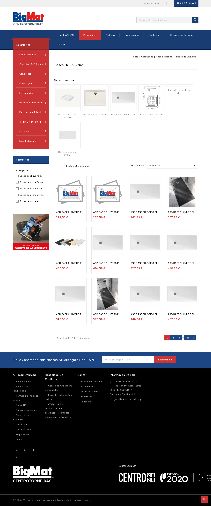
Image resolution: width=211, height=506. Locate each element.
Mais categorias (32, 141)
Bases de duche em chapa (32, 195)
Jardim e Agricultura (32, 122)
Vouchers (86, 401)
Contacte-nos (23, 429)
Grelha (56, 166)
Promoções (89, 35)
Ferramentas (32, 93)
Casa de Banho (32, 54)
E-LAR (62, 44)
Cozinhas (32, 131)
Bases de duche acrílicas (32, 188)
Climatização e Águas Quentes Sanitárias (32, 64)
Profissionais (132, 35)
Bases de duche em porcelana (32, 201)
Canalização (32, 74)
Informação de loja (123, 374)
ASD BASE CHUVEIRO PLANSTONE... (75, 212)
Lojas (19, 439)
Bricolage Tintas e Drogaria (32, 102)
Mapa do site (23, 434)
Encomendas (88, 386)
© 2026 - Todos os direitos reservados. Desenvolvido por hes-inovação (53, 500)
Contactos (154, 35)
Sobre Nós (22, 405)
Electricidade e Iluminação (32, 112)
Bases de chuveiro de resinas (32, 176)
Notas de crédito (90, 391)
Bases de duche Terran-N (32, 182)
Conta (81, 374)
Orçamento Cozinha (181, 35)
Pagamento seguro (26, 410)
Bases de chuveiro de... (123, 114)
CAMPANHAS (66, 35)
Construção (32, 83)
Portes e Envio (24, 381)
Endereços (86, 396)
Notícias (110, 35)
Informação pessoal (92, 381)
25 (187, 337)
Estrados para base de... (179, 91)
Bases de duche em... (95, 114)
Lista (61, 166)
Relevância (173, 165)
